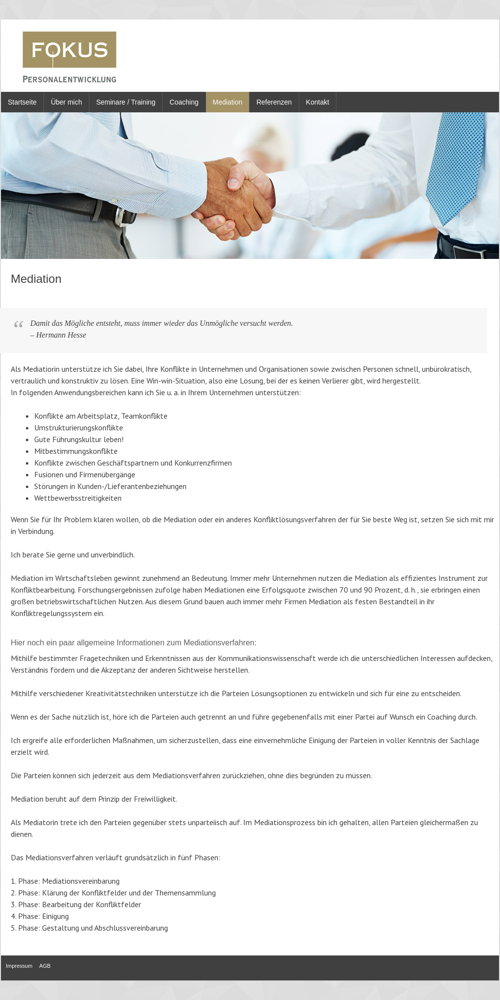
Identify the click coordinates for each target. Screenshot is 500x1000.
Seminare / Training (125, 102)
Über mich (66, 102)
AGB (44, 966)
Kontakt (317, 102)
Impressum (19, 966)
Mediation (228, 102)
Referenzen (274, 102)
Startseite (22, 102)
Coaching (183, 102)
